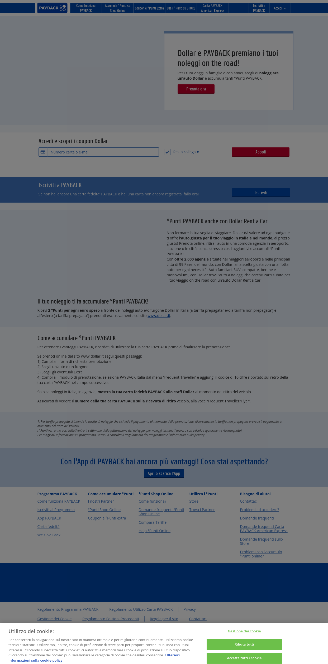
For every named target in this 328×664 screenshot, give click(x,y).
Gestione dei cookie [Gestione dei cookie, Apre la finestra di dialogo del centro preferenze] (244, 634)
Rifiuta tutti (244, 647)
